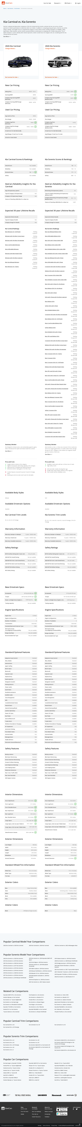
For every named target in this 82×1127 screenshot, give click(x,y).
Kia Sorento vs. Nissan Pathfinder (37, 1011)
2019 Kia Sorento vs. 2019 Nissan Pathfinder (14, 977)
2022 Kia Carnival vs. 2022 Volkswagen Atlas (66, 945)
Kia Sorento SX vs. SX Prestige (11, 1045)
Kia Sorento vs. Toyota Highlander (12, 999)
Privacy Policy (54, 1125)
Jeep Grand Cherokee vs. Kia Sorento (64, 1002)
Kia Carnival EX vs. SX (8, 1024)
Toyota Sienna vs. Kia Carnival (11, 1011)
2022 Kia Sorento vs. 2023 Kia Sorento (13, 958)
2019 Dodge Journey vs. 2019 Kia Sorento (65, 963)
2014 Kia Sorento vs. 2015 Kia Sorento (13, 968)
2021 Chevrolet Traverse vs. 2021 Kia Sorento (66, 972)
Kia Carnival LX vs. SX (60, 1024)
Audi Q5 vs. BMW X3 (8, 1075)
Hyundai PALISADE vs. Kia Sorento (63, 1007)
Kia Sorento (16, 8)
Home (4, 8)
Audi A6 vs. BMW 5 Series (61, 1070)
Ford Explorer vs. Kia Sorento (36, 995)
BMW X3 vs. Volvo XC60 (60, 1073)
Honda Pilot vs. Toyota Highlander (12, 1065)
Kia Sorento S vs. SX (34, 1040)
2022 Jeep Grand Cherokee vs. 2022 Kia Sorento (65, 966)
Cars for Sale (47, 3)
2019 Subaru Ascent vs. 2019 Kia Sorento (65, 958)
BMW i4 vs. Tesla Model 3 (35, 1073)
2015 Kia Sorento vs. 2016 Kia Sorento (13, 970)
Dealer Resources (36, 1116)
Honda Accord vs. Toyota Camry (11, 1068)
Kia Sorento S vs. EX (34, 1042)
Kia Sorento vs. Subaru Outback (63, 1004)
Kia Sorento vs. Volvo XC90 (61, 995)
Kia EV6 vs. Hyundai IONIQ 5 (10, 1077)
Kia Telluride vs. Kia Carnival (62, 1009)
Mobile (22, 1114)
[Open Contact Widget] (79, 1124)
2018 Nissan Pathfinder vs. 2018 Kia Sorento (40, 971)
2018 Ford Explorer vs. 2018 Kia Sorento (39, 979)
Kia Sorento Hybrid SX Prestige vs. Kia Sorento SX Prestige (64, 1043)
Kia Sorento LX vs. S (8, 1049)
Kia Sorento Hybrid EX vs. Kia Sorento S (65, 1040)
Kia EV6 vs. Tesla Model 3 (61, 1080)
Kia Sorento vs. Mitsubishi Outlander (13, 1004)
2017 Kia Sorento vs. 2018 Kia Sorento (13, 975)
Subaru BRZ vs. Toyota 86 (10, 1073)
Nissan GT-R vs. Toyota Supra (37, 1065)
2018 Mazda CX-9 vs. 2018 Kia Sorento (39, 973)
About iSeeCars (48, 1109)
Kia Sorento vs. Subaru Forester (63, 999)
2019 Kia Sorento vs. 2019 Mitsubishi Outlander (38, 965)
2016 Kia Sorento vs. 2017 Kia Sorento (13, 965)
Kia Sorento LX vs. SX (8, 1047)
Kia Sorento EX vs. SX (8, 1042)
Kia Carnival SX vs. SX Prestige (11, 1027)
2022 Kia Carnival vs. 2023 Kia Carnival (13, 945)
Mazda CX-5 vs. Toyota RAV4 (62, 1063)
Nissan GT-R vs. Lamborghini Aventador (65, 1075)
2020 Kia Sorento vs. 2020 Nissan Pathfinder (66, 961)
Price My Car (35, 1114)
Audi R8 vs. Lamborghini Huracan (63, 1077)
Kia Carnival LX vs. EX (34, 1024)
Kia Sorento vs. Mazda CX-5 (62, 997)
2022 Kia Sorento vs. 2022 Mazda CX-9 (64, 976)
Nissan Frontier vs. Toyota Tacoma (38, 1070)
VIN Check (68, 3)
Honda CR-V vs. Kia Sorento (10, 1009)
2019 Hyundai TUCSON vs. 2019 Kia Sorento (66, 974)
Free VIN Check (24, 1111)
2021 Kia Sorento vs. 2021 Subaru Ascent (39, 982)
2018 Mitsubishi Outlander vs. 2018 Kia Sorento (39, 976)
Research (57, 3)
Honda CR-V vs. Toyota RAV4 (36, 1075)
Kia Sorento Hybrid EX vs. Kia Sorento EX (39, 1045)
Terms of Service (46, 1125)
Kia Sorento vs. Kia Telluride (36, 1007)
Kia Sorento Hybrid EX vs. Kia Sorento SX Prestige (39, 1047)
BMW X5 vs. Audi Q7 (34, 1080)
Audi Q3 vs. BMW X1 (34, 1077)
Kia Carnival (10, 8)
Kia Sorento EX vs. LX (8, 1040)
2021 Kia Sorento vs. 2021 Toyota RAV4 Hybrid (67, 969)
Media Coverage (49, 1111)
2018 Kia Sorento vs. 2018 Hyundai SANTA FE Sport (40, 959)
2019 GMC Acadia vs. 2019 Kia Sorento (39, 968)
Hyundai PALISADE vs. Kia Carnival (38, 1009)
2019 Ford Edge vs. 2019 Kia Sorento (38, 962)
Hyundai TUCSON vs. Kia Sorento (12, 1007)
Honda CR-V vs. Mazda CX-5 (36, 1068)
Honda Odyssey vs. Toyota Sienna (12, 1080)
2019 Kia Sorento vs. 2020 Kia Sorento (13, 973)
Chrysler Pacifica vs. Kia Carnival (63, 1011)
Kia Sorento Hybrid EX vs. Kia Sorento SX (65, 1050)
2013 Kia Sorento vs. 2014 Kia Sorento (13, 961)
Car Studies (35, 1109)
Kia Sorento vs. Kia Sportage (10, 1002)
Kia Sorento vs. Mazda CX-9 (36, 997)
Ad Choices (77, 1125)
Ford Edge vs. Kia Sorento (35, 1004)
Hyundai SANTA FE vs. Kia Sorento (12, 995)
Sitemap (39, 1125)
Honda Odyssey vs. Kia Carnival (11, 997)
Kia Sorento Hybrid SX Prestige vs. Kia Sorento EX (64, 1047)
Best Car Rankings (36, 1111)
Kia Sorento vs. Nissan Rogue (36, 1002)
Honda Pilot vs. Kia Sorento (36, 999)
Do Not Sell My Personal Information (66, 1125)
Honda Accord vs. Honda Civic (62, 1068)
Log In (78, 3)
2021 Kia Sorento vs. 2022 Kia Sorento (13, 963)
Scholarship (47, 1114)
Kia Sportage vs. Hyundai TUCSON (12, 1063)
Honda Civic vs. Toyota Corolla (11, 1070)
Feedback (47, 1116)
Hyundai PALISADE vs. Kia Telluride (63, 1065)
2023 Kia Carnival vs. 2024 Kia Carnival (39, 945)
